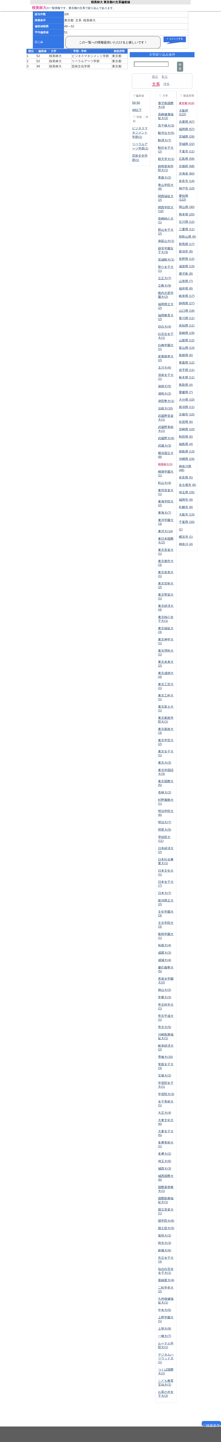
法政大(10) (165, 408)
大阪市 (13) (187, 514)
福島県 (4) (186, 444)
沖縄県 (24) (187, 459)
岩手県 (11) (187, 370)
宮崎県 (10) (187, 429)
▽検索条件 (211, 1425)
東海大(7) (164, 512)
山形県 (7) (186, 281)
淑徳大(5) (164, 386)
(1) (181, 529)
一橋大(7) (164, 1336)
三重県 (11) (187, 229)
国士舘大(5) (166, 1228)
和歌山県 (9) (187, 236)
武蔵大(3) (164, 445)
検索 (180, 66)
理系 (166, 84)
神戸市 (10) (187, 188)
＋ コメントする (174, 38)
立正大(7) (164, 278)
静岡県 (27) (187, 303)
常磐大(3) (164, 997)
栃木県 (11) (187, 377)
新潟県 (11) (187, 407)
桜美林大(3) (165, 464)
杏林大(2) (164, 792)
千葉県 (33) (187, 522)
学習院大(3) (166, 1094)
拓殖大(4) (164, 945)
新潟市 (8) (186, 251)
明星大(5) (164, 829)
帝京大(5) (164, 1027)
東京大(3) (164, 762)
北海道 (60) (187, 173)
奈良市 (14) (187, 181)
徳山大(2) (164, 990)
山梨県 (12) (187, 340)
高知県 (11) (187, 325)
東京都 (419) (186, 103)
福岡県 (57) (187, 129)
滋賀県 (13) (187, 266)
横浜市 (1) (186, 537)
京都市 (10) (187, 414)
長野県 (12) (187, 259)
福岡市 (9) (186, 500)
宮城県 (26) (187, 136)
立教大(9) (164, 285)
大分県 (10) (187, 399)
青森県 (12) (187, 362)
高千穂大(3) (166, 125)
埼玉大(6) (164, 1161)
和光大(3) (164, 1243)
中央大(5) (164, 1310)
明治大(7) (164, 822)
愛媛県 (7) (186, 392)
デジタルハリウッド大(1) (166, 1358)
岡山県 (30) (187, 207)
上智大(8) (164, 1328)
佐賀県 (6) (186, 422)
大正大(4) (164, 1112)
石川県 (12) (187, 222)
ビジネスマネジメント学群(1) (140, 133)
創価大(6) (164, 1250)
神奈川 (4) (186, 544)
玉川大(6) (164, 367)
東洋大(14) (165, 531)
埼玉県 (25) (187, 492)
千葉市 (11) (187, 151)
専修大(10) (165, 1057)
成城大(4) (164, 960)
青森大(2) (164, 177)
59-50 (136, 103)
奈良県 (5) (186, 477)
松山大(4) (164, 483)
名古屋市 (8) (187, 485)
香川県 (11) (187, 318)
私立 (165, 77)
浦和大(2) (164, 393)
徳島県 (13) (187, 451)
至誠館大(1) (166, 259)
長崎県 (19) (187, 333)
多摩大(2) (164, 1153)
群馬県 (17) (187, 244)
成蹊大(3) (164, 952)
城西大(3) (164, 1168)
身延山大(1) (166, 241)
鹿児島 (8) (186, 273)
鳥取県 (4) (186, 385)
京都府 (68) (187, 166)
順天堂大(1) (166, 159)
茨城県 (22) (187, 144)
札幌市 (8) (186, 507)
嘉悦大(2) (164, 1235)
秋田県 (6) (186, 436)
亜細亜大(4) (166, 1280)
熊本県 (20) (187, 214)
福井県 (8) (186, 288)
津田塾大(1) (166, 401)
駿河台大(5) (166, 133)
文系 (156, 84)
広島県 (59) (187, 159)
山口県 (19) (187, 311)
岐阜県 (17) (187, 296)
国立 (155, 77)
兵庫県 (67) (187, 122)
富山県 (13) (187, 348)
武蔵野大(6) (166, 438)
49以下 (137, 110)
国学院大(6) (166, 1221)
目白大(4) (164, 326)
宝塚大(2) (164, 1075)
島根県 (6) (186, 355)
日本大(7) (164, 893)
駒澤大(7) (164, 140)
